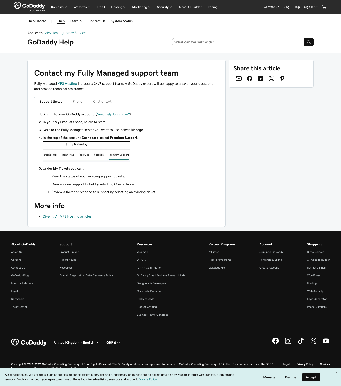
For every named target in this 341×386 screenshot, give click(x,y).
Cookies (325, 364)
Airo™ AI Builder (190, 7)
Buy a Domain (315, 251)
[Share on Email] (238, 78)
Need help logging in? (113, 114)
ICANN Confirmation (149, 267)
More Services (76, 32)
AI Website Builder (318, 259)
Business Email (316, 267)
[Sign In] (311, 7)
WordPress (314, 275)
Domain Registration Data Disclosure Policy (86, 275)
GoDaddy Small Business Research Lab (161, 275)
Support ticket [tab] (51, 101)
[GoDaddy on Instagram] (288, 343)
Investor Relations (22, 283)
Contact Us (96, 21)
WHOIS (141, 259)
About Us (16, 251)
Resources (66, 267)
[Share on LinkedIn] (260, 78)
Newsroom (17, 299)
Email (101, 7)
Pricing (212, 7)
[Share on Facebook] (249, 78)
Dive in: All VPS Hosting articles (67, 216)
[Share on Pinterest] (282, 78)
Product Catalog (147, 306)
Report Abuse (68, 259)
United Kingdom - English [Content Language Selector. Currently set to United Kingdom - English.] (76, 342)
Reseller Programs (220, 259)
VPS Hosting (54, 32)
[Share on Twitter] (271, 78)
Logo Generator (317, 299)
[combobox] (238, 42)
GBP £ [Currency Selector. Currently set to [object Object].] (113, 342)
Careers (16, 259)
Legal (14, 291)
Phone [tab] (77, 101)
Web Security (315, 291)
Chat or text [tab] (102, 101)
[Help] (297, 7)
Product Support (70, 251)
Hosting (312, 283)
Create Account (269, 267)
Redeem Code (145, 299)
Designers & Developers (151, 283)
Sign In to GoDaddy (271, 251)
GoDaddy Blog (20, 275)
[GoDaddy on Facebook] (275, 343)
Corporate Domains (149, 291)
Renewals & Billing (270, 259)
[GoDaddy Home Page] (29, 342)
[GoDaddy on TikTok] (301, 343)
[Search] (309, 42)
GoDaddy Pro (217, 267)
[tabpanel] (126, 152)
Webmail (142, 251)
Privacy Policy (305, 364)
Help (61, 21)
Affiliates (214, 251)
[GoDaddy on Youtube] (326, 343)
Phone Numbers (317, 306)
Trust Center (19, 306)
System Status (122, 21)
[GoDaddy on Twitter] (313, 343)
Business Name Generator (153, 314)
